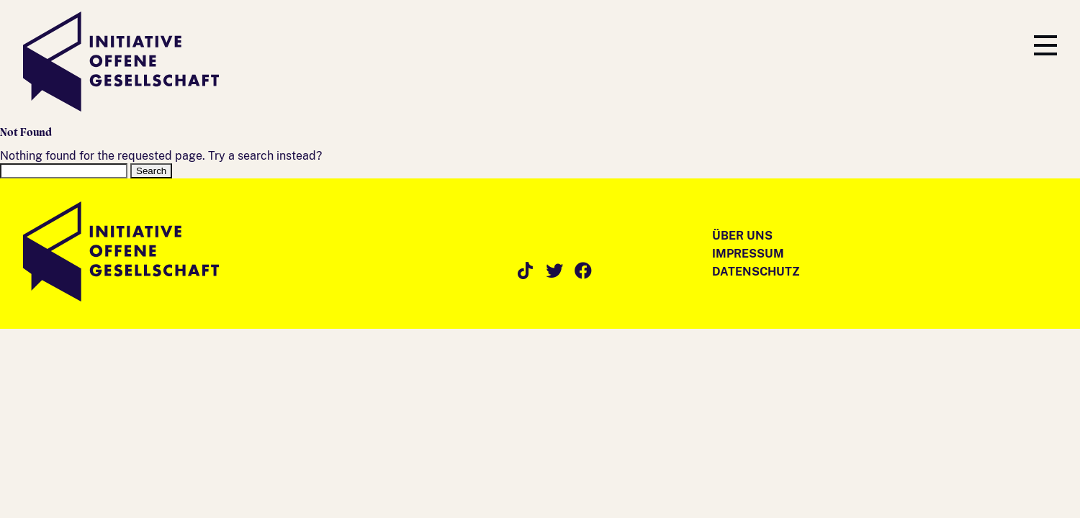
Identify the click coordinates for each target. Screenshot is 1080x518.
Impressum (748, 253)
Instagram (496, 270)
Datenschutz (756, 271)
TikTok (525, 270)
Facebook (583, 270)
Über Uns (742, 235)
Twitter (554, 270)
